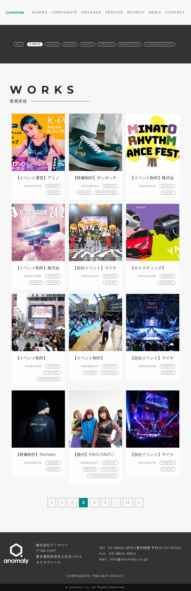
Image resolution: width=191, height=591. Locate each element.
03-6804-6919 (121, 548)
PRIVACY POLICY (109, 576)
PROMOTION (106, 192)
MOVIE (84, 192)
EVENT (53, 192)
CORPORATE (78, 576)
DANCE (53, 186)
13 (128, 502)
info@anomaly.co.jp (129, 559)
